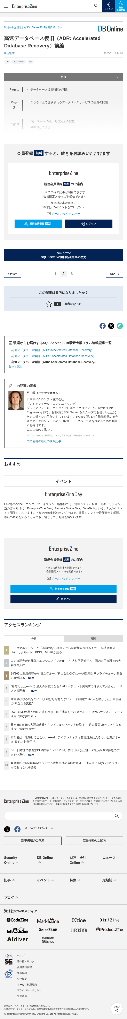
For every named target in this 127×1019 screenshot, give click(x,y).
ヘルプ (20, 955)
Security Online (11, 860)
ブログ (11, 898)
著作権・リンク (25, 961)
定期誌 (109, 880)
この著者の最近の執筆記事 (44, 441)
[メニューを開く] (6, 6)
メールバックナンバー (63, 213)
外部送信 (22, 996)
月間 (93, 638)
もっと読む (15, 366)
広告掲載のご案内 (94, 840)
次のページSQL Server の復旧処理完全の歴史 (63, 255)
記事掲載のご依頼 (32, 840)
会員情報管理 (24, 967)
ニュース (111, 858)
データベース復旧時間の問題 (49, 89)
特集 (75, 880)
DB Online (45, 860)
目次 (90, 77)
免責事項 (22, 973)
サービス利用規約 (27, 984)
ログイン (88, 224)
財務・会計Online (78, 860)
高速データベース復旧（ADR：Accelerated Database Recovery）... (54, 356)
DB (7, 61)
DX (30, 61)
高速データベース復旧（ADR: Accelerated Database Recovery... (52, 350)
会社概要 (22, 978)
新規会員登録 (37, 224)
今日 (33, 638)
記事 (9, 880)
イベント (46, 880)
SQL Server (19, 61)
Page (14, 89)
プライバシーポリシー (29, 990)
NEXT (115, 274)
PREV (12, 274)
